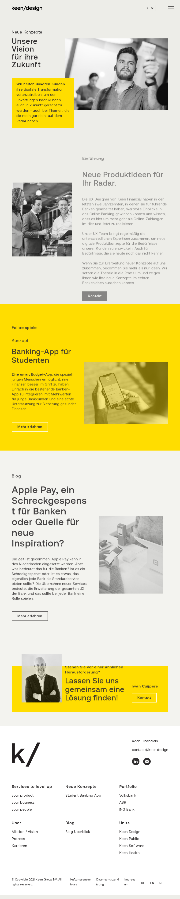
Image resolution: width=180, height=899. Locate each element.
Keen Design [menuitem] (129, 835)
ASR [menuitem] (122, 806)
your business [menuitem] (23, 806)
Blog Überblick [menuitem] (77, 835)
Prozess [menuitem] (18, 842)
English (154, 887)
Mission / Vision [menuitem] (25, 835)
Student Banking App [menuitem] (83, 799)
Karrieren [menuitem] (19, 849)
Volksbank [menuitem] (127, 799)
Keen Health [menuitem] (129, 856)
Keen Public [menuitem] (129, 842)
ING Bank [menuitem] (127, 813)
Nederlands (163, 887)
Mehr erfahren (29, 447)
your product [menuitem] (23, 799)
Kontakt (94, 309)
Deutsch (145, 887)
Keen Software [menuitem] (131, 849)
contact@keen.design (150, 753)
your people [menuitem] (22, 813)
